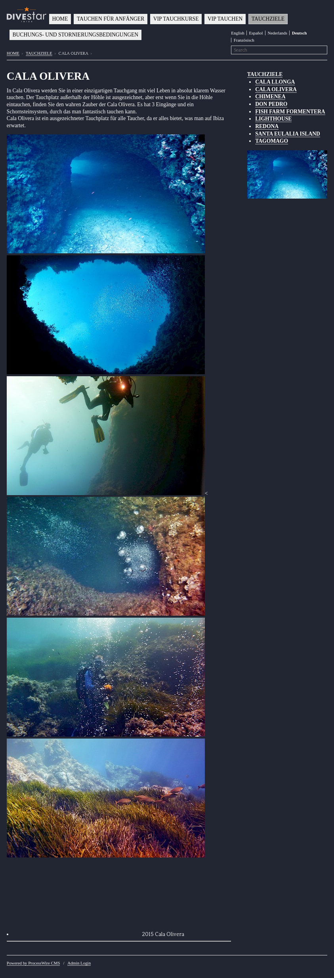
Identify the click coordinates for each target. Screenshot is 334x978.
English (237, 33)
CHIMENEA (270, 97)
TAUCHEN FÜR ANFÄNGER (110, 19)
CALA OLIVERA (276, 89)
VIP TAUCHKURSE (176, 19)
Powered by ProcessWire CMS (33, 963)
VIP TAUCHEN (225, 19)
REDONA (267, 126)
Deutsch (299, 33)
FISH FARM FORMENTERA (290, 112)
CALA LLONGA (275, 82)
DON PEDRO (271, 104)
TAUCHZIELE (268, 19)
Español (256, 33)
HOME (60, 19)
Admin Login (79, 963)
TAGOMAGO (271, 141)
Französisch (244, 40)
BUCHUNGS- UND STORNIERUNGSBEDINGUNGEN (75, 35)
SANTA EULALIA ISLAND (287, 134)
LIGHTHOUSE (273, 119)
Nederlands (277, 33)
